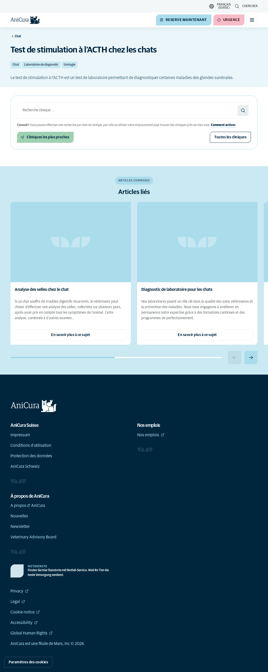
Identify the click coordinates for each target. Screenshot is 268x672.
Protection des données (31, 456)
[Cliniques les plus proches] (45, 137)
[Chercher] (243, 110)
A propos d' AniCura (27, 505)
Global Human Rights (31, 633)
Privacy (19, 591)
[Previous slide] (234, 357)
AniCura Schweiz (25, 466)
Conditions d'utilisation (30, 445)
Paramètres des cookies (28, 662)
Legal (17, 602)
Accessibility (24, 623)
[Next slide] (251, 357)
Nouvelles (19, 516)
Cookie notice (25, 612)
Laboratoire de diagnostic (41, 64)
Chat (16, 64)
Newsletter (20, 526)
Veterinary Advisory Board (33, 537)
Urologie (69, 64)
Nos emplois (150, 435)
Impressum (20, 435)
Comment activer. (223, 125)
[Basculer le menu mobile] (252, 19)
